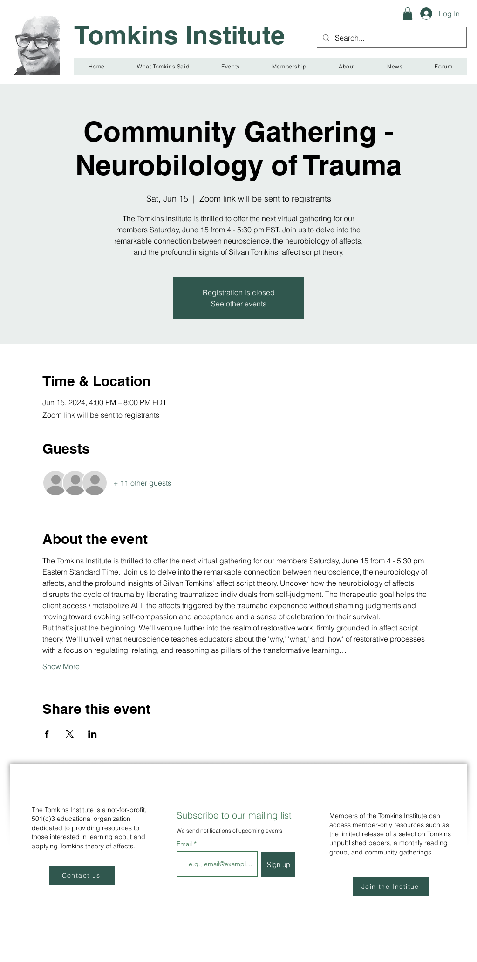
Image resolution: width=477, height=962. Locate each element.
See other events (238, 303)
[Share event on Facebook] (46, 734)
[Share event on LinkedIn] (92, 734)
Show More (61, 666)
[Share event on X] (69, 734)
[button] (407, 13)
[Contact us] (82, 875)
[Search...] (391, 37)
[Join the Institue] (391, 886)
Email (185, 843)
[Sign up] (278, 864)
